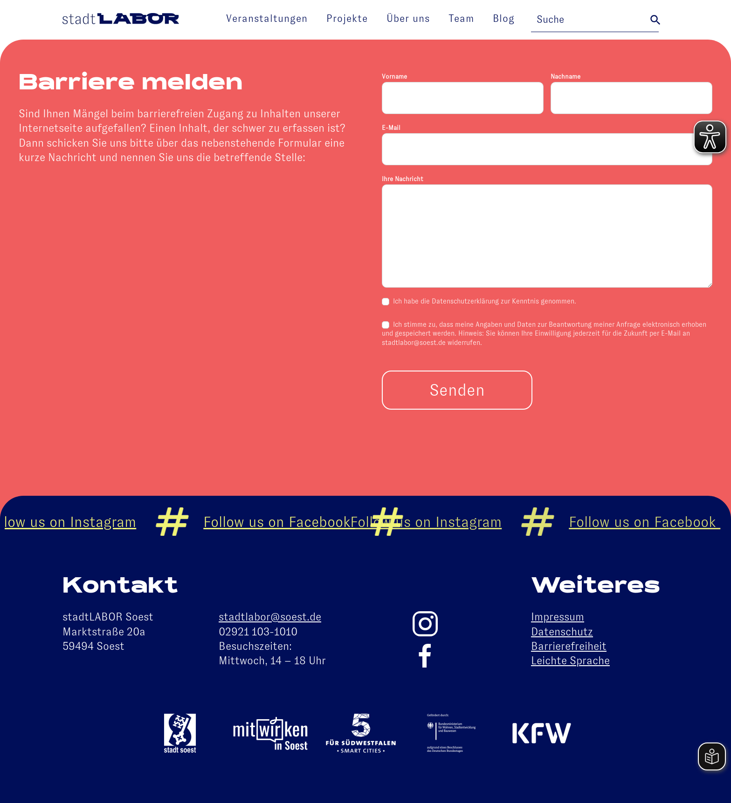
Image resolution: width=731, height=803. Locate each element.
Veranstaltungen (267, 18)
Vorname (394, 76)
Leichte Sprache (570, 661)
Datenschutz (562, 632)
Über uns (408, 18)
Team (461, 18)
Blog (504, 18)
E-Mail (391, 127)
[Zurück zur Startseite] (120, 20)
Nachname (565, 76)
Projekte (347, 18)
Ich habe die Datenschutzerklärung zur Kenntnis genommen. (479, 301)
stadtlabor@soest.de (270, 617)
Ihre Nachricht (402, 178)
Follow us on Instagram (434, 521)
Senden (457, 390)
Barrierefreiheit (569, 646)
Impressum (557, 617)
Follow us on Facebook (287, 521)
